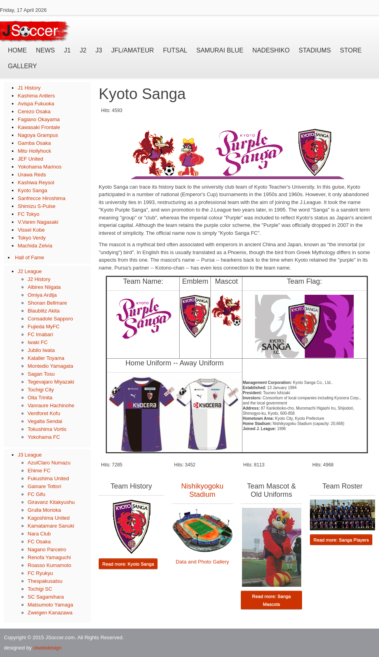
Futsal (175, 50)
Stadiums (315, 50)
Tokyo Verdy (32, 238)
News (45, 50)
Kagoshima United (48, 518)
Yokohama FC (44, 437)
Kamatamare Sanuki (51, 526)
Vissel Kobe (31, 230)
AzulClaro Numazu (49, 463)
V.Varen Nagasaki (38, 222)
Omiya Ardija (42, 295)
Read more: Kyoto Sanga (128, 563)
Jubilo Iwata (41, 350)
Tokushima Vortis (47, 429)
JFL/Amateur (132, 50)
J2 (83, 50)
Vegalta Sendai (45, 421)
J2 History (39, 279)
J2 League (30, 271)
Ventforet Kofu (44, 413)
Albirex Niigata (44, 287)
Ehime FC (39, 471)
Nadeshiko (270, 50)
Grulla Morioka (44, 510)
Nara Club (39, 534)
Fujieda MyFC (44, 326)
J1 (67, 50)
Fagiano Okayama (39, 119)
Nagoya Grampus (38, 135)
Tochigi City (41, 390)
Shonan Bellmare (47, 303)
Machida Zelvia (35, 246)
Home (17, 50)
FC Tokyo (28, 214)
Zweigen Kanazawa (50, 613)
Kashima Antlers (36, 96)
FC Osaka (39, 542)
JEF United (30, 159)
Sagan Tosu (41, 374)
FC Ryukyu (40, 573)
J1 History (29, 88)
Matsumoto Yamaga (50, 605)
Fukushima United (48, 478)
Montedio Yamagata (50, 366)
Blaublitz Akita (44, 311)
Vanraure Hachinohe (51, 405)
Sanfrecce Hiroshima (42, 198)
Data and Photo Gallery (202, 562)
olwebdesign (47, 648)
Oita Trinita (40, 398)
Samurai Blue (219, 50)
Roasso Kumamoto (49, 565)
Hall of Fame (29, 257)
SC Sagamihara (46, 597)
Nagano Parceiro (47, 549)
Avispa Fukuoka (36, 104)
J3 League (30, 455)
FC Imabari (40, 334)
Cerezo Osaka (34, 111)
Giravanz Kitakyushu (51, 502)
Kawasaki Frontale (39, 127)
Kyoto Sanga (32, 190)
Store (351, 50)
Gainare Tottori (44, 486)
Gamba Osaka (34, 143)
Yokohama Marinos (40, 167)
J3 (99, 50)
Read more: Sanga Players (341, 539)
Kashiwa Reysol (36, 182)
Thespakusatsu (45, 581)
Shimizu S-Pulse (36, 206)
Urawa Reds (32, 175)
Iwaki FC (38, 342)
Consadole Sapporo (50, 319)
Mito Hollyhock (34, 151)
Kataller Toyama (46, 358)
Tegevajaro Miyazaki (51, 382)
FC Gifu (36, 494)
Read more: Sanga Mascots (271, 599)
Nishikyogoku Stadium (202, 490)
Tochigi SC (40, 589)
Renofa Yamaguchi (49, 557)
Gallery (22, 66)
